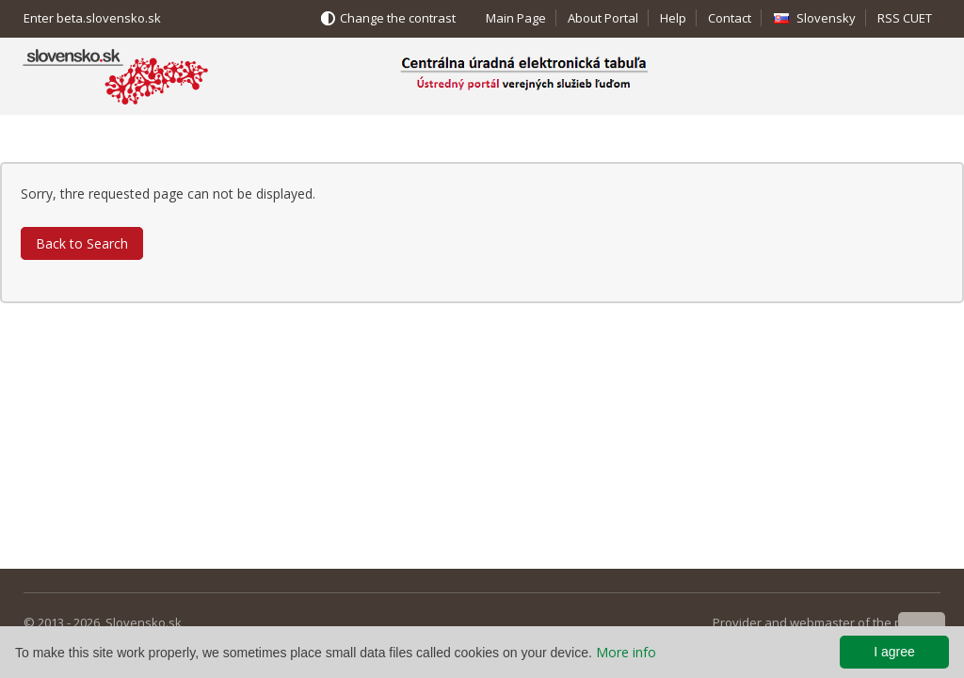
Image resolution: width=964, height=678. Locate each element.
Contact (729, 17)
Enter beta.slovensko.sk (92, 17)
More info (626, 652)
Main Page (516, 17)
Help (673, 17)
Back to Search (82, 243)
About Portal (603, 17)
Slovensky (826, 17)
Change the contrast (398, 17)
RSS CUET (904, 17)
